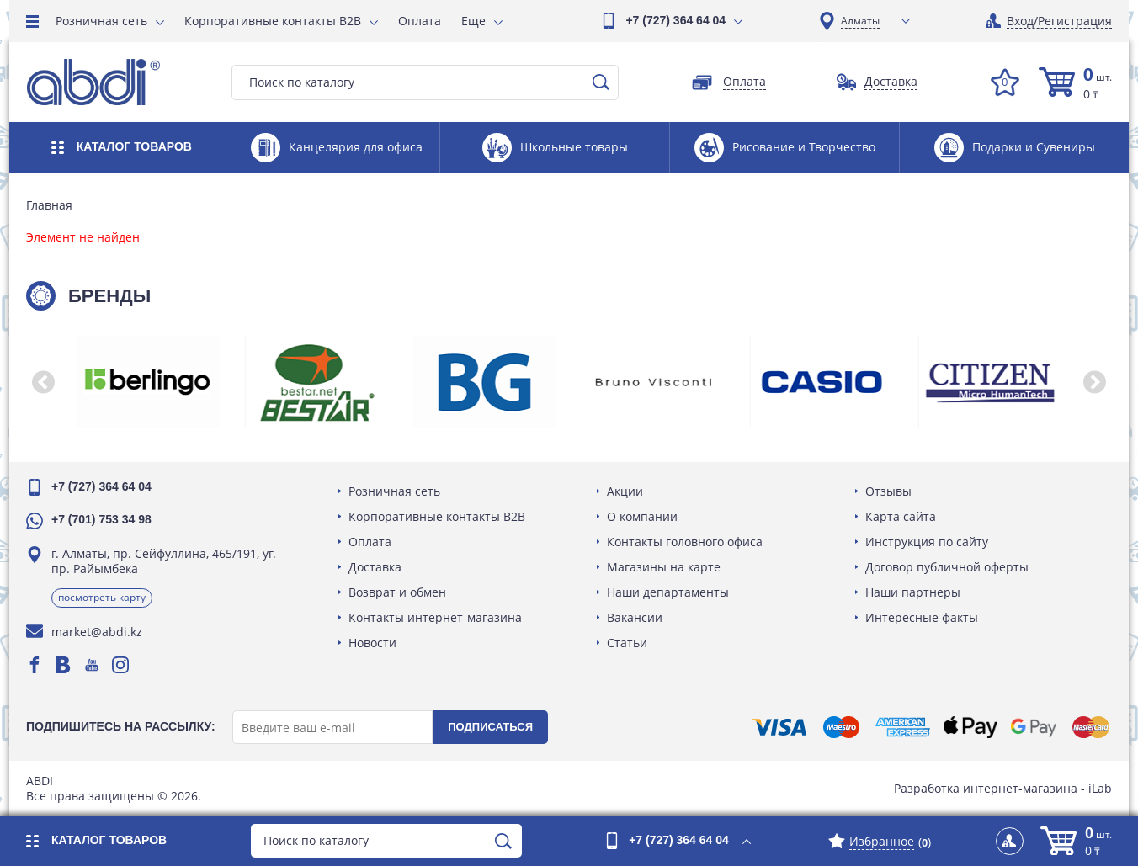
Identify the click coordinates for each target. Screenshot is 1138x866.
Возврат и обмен (397, 592)
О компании (642, 516)
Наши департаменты (668, 592)
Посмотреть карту (102, 597)
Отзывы (888, 491)
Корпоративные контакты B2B (272, 21)
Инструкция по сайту (926, 542)
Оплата (419, 21)
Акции (625, 491)
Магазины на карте (664, 567)
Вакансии (634, 617)
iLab (1100, 788)
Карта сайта (900, 516)
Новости (372, 643)
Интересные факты (921, 617)
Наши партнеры (912, 592)
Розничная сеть (101, 21)
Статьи (627, 643)
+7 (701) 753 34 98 (101, 519)
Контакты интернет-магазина (435, 617)
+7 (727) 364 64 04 (675, 20)
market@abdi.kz (96, 632)
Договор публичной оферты (947, 567)
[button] (43, 382)
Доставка (374, 567)
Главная (49, 205)
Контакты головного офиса (685, 542)
